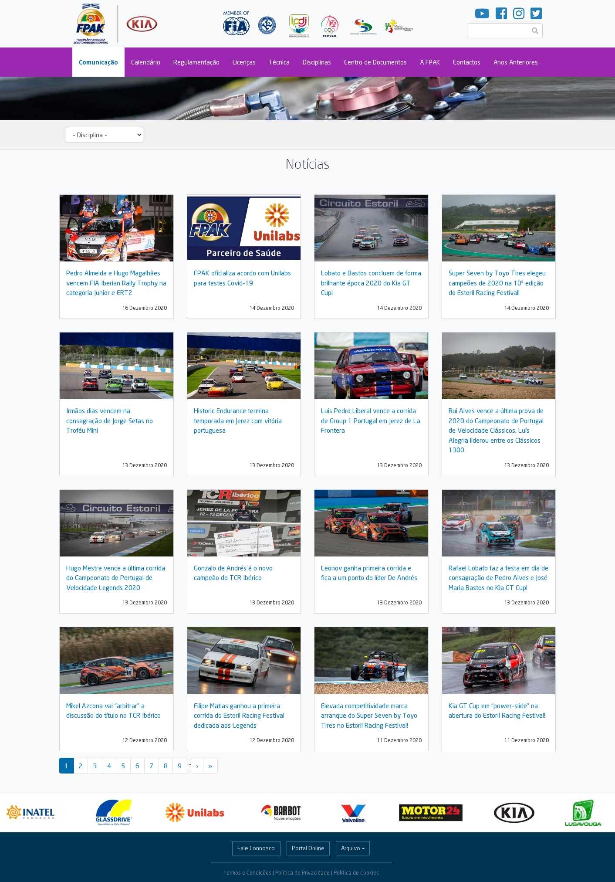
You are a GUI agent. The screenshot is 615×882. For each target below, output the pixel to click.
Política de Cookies (356, 872)
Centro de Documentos (375, 62)
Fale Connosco (256, 848)
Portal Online (308, 848)
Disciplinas (317, 62)
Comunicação (98, 62)
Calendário (145, 62)
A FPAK (430, 62)
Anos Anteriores (515, 62)
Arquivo (350, 848)
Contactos (466, 62)
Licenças (244, 62)
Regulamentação (196, 62)
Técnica (279, 62)
